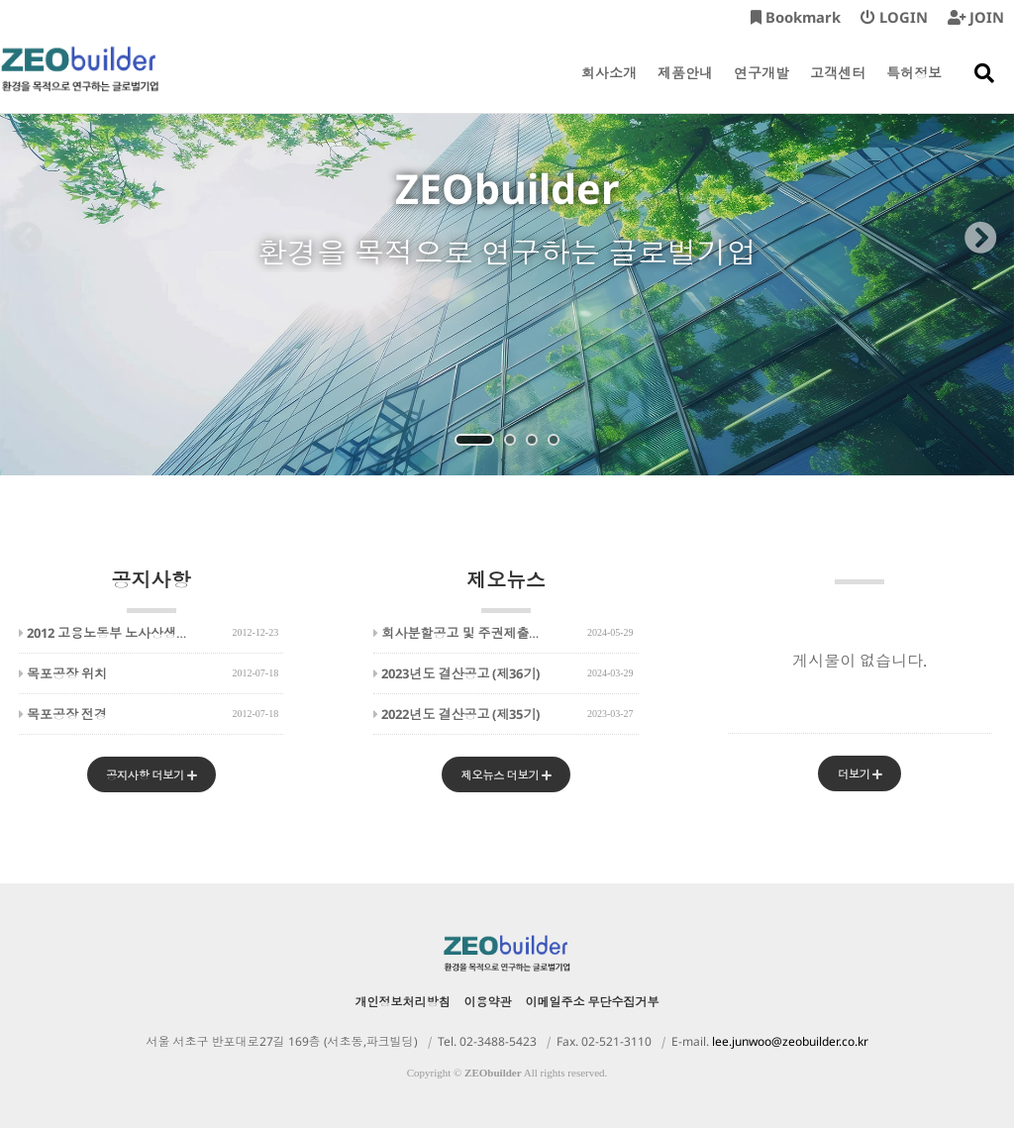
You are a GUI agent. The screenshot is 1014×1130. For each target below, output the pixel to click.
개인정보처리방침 (403, 1003)
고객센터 (837, 88)
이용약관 (488, 1003)
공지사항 (151, 589)
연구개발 (761, 88)
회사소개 (609, 88)
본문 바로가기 (0, 0)
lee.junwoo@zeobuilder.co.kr (790, 1043)
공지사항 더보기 (151, 776)
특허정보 (914, 88)
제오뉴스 (506, 589)
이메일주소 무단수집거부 (592, 1003)
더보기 (859, 775)
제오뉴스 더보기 (506, 776)
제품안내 (685, 88)
